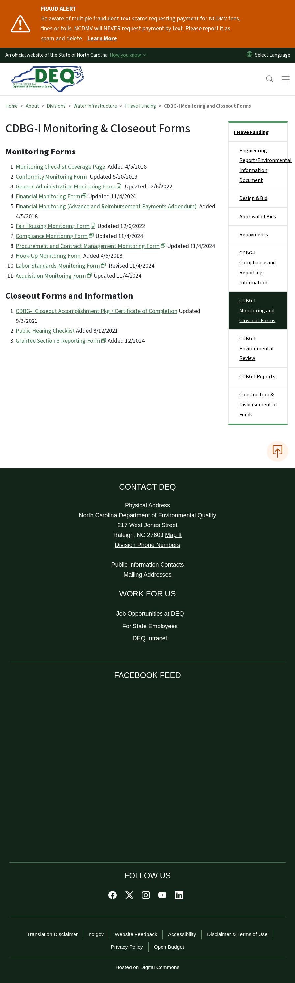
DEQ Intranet (150, 638)
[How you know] (128, 55)
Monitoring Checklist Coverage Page (60, 167)
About (32, 106)
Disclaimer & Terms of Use (237, 934)
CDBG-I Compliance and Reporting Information (257, 267)
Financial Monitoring (51, 196)
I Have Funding (140, 106)
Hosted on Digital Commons (147, 967)
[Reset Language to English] (249, 55)
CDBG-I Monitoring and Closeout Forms (257, 310)
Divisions (56, 106)
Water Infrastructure (95, 106)
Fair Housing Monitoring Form (56, 226)
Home (11, 106)
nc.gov (96, 934)
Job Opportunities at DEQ (150, 613)
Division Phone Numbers (147, 545)
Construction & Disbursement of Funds (258, 404)
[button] (265, 79)
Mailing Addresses (147, 574)
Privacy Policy (127, 947)
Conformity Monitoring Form (51, 177)
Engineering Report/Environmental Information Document (263, 165)
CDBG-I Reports (257, 376)
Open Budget (169, 947)
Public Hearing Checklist (45, 331)
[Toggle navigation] (286, 79)
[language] (274, 55)
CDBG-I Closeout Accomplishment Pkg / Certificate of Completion (96, 311)
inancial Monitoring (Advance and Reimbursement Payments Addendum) (108, 206)
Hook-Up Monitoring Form (48, 256)
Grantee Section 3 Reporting (61, 341)
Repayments (253, 234)
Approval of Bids (257, 216)
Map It (173, 535)
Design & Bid (253, 198)
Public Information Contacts (147, 564)
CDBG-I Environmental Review (256, 348)
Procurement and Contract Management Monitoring (91, 246)
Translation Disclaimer (52, 934)
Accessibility (182, 934)
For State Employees (150, 626)
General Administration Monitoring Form (69, 187)
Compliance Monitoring (55, 236)
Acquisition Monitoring (54, 276)
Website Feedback (136, 934)
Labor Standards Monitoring (61, 266)
